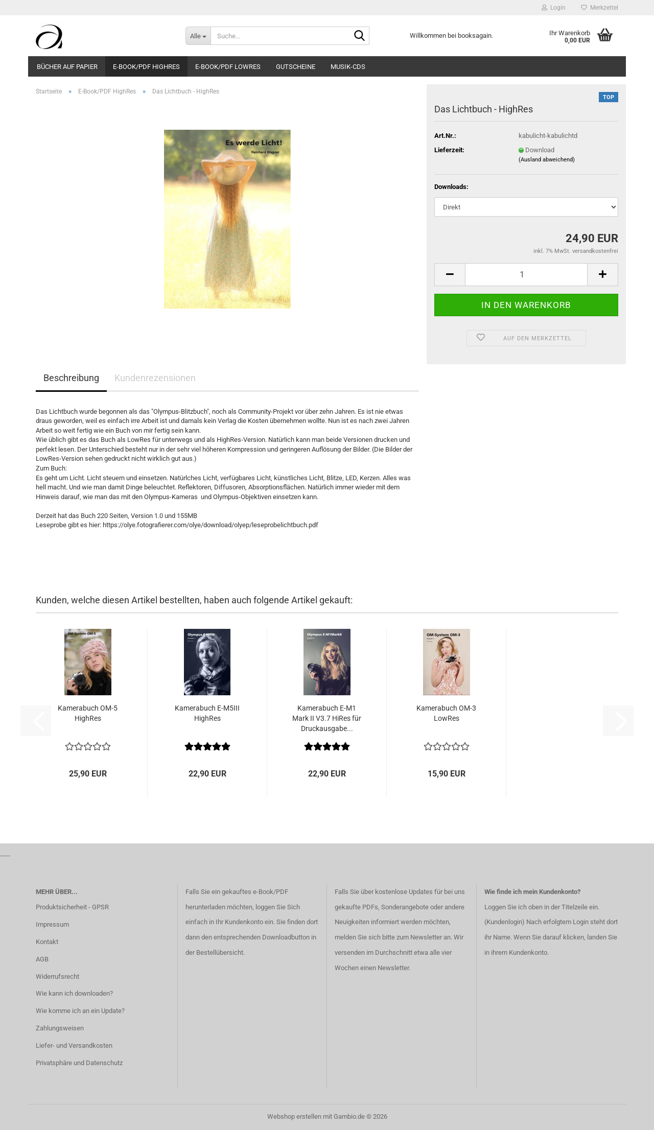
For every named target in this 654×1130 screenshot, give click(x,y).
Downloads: (451, 187)
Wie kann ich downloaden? (74, 993)
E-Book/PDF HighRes (146, 66)
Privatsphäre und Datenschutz (79, 1063)
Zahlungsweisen (60, 1028)
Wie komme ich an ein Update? (80, 1011)
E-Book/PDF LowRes (228, 66)
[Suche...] (198, 36)
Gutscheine (295, 66)
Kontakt (47, 942)
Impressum (52, 924)
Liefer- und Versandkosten (74, 1045)
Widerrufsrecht (57, 976)
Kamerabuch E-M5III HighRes (207, 713)
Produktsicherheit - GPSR (72, 907)
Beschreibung (71, 377)
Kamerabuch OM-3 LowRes (446, 713)
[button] (449, 274)
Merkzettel (599, 7)
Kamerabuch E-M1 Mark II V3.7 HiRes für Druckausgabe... (326, 718)
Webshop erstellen (294, 1116)
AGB (42, 959)
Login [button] (554, 7)
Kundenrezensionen (155, 377)
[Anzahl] (526, 274)
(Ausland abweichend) (547, 159)
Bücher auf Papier (67, 66)
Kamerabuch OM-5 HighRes (88, 713)
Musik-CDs (348, 66)
